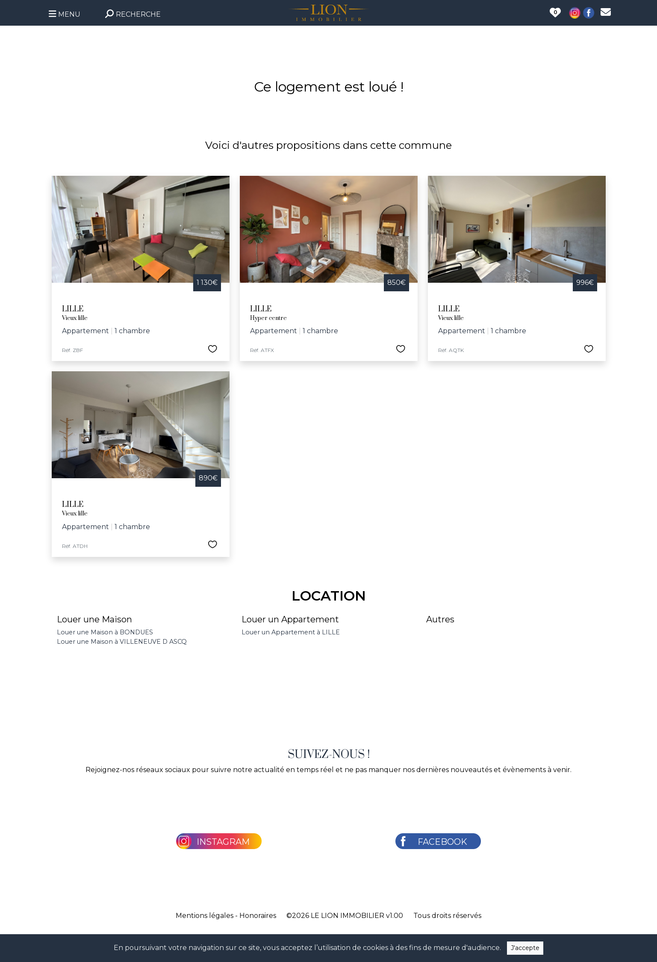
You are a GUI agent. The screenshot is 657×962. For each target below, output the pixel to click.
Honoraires (257, 916)
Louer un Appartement (290, 619)
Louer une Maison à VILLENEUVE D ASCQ (122, 641)
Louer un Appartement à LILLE (291, 632)
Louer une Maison (94, 619)
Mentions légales (204, 916)
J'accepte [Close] (525, 948)
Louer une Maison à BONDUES (105, 632)
